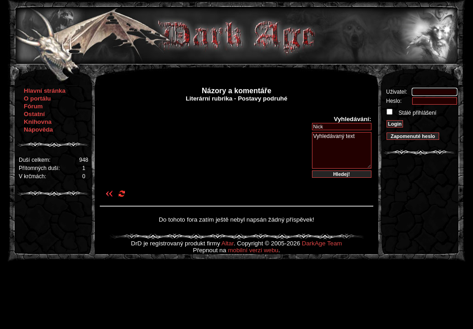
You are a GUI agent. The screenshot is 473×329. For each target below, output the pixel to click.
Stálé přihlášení (416, 113)
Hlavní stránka (44, 90)
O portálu (37, 98)
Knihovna (38, 121)
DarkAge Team (322, 243)
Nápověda (38, 129)
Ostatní (34, 114)
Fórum (33, 106)
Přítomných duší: (39, 168)
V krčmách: (32, 176)
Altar (227, 243)
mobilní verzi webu (253, 250)
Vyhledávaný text (341, 150)
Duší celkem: (34, 160)
